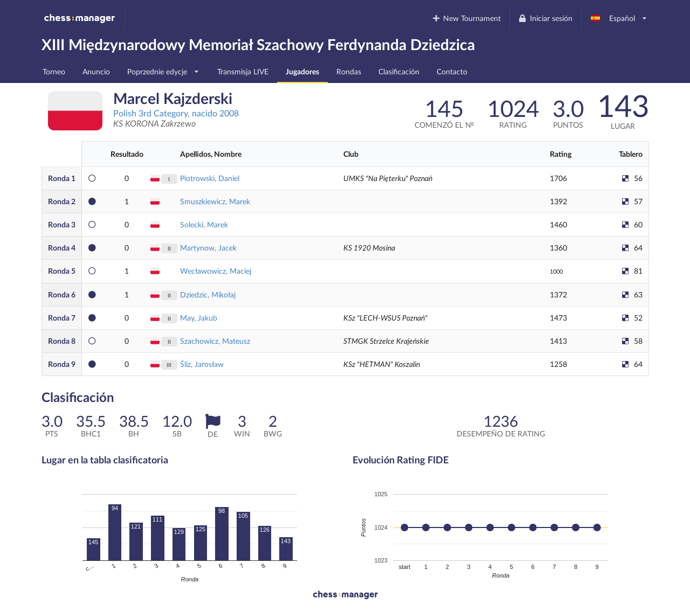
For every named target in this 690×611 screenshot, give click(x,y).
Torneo (54, 71)
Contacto (452, 71)
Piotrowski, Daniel (209, 178)
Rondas (348, 71)
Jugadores (302, 71)
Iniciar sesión (545, 18)
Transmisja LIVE (242, 71)
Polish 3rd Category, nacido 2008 (176, 113)
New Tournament (466, 18)
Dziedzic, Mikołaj (208, 294)
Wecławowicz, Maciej (215, 270)
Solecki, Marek (204, 224)
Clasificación (398, 71)
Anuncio (96, 71)
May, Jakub (198, 317)
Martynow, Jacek (208, 247)
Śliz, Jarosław (202, 364)
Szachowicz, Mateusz (215, 340)
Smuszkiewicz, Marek (215, 201)
